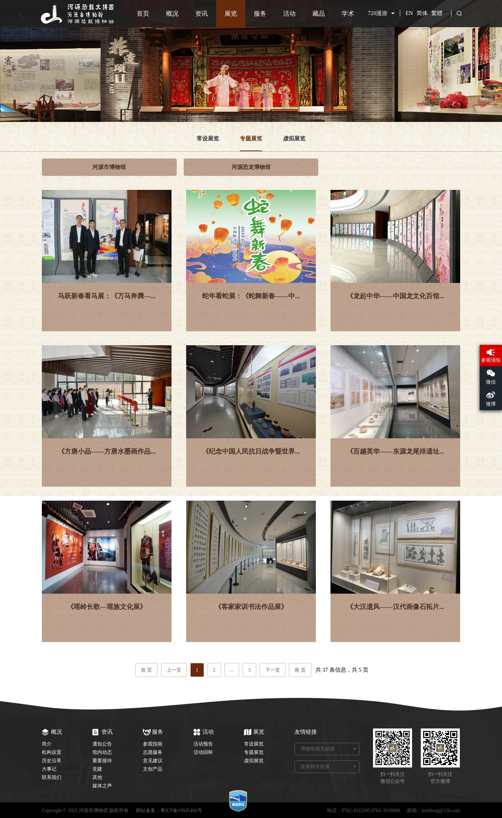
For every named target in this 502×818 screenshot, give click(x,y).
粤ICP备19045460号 (181, 810)
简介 (47, 744)
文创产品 (152, 769)
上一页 (174, 670)
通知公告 (102, 744)
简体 (422, 13)
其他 (97, 777)
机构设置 (51, 752)
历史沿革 (51, 760)
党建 (97, 769)
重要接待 (102, 760)
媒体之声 (102, 785)
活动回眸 (203, 752)
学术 (348, 13)
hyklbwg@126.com (441, 810)
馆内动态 (102, 752)
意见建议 (152, 760)
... (232, 670)
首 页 (146, 670)
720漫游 (377, 13)
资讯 (201, 13)
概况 (172, 13)
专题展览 (251, 138)
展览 (231, 13)
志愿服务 (152, 752)
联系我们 (51, 777)
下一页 (272, 670)
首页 (143, 13)
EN (409, 13)
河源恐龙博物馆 (251, 167)
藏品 (318, 13)
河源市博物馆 (109, 167)
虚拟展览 (294, 138)
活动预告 (203, 744)
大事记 (49, 769)
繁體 (436, 13)
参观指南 (152, 744)
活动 (289, 13)
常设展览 (208, 138)
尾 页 (300, 670)
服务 (260, 13)
